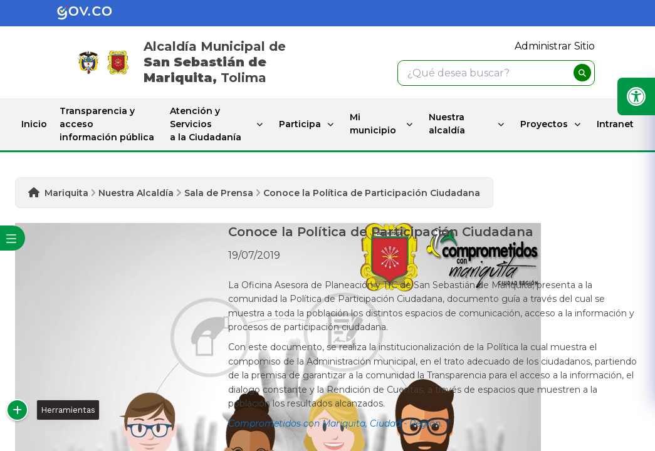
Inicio (34, 124)
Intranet (615, 124)
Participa (300, 124)
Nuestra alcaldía (447, 123)
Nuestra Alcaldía (136, 193)
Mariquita (66, 193)
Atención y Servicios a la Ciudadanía (205, 124)
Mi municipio (373, 123)
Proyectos (544, 124)
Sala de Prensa (218, 193)
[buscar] (582, 72)
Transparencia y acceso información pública (107, 124)
